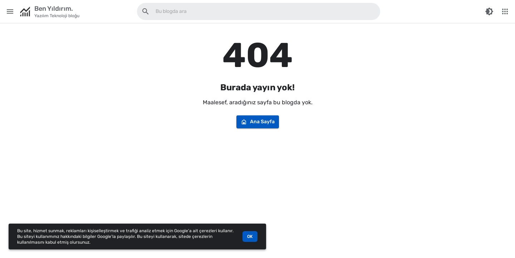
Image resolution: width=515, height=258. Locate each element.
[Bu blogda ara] (145, 11)
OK (250, 236)
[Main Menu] (10, 11)
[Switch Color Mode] (489, 11)
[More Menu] (505, 11)
